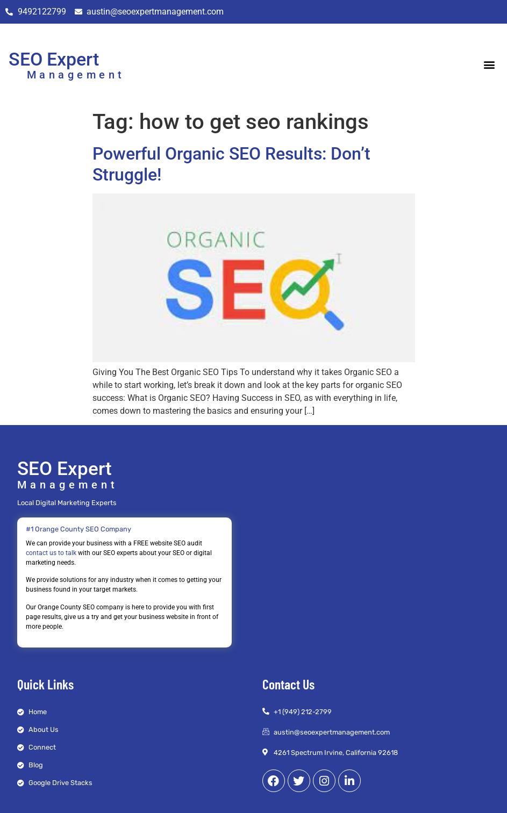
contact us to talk (51, 553)
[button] (489, 64)
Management (76, 74)
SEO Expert (54, 59)
